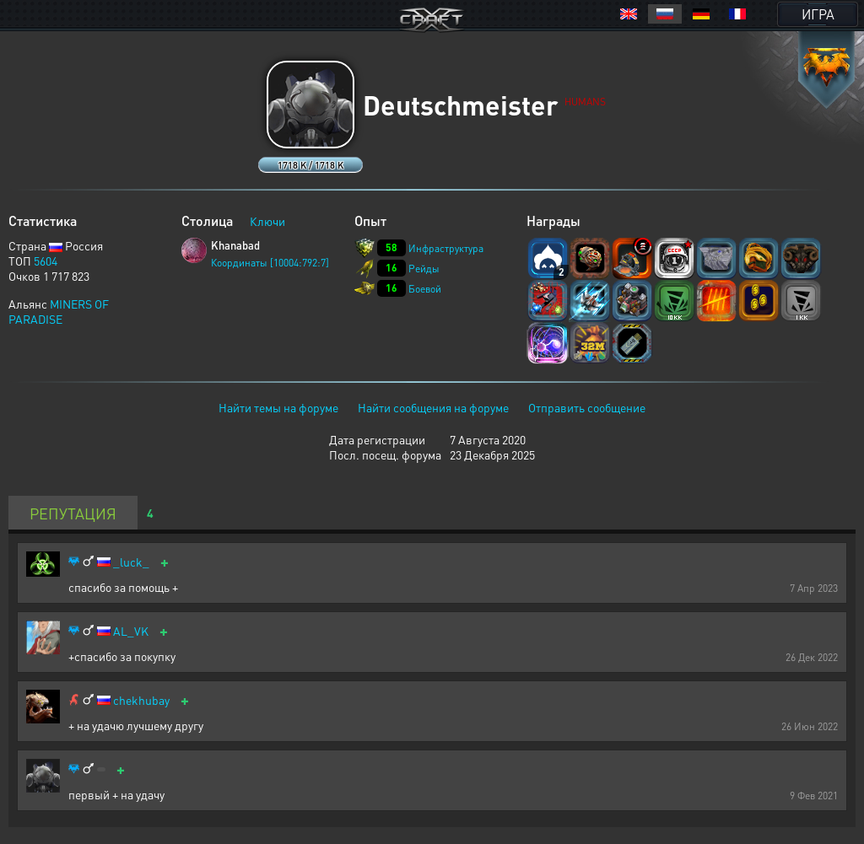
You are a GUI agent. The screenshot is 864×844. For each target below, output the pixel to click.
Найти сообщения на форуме (433, 407)
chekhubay (141, 700)
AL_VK (130, 631)
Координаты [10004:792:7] (270, 262)
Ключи (267, 220)
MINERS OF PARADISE (58, 311)
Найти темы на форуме (278, 407)
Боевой (424, 288)
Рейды (424, 268)
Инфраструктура (445, 248)
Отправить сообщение (586, 407)
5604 (45, 260)
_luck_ (131, 562)
